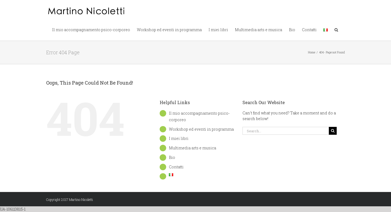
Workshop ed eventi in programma (201, 129)
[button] (336, 29)
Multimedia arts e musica (192, 147)
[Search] (333, 131)
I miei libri (178, 138)
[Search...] (285, 131)
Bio (172, 157)
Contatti (176, 166)
